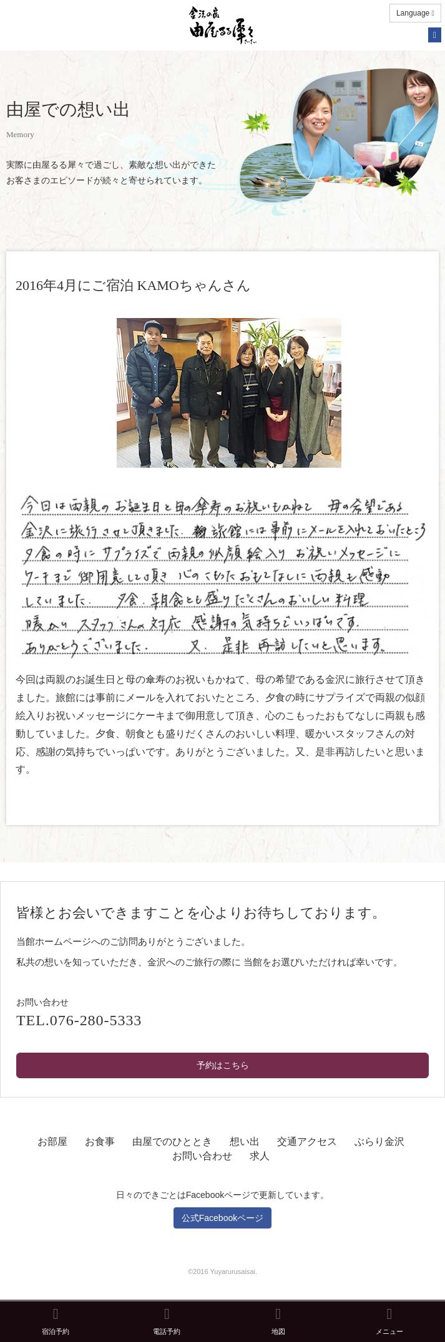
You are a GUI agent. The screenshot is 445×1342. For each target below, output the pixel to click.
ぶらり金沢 (379, 1141)
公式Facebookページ (222, 1218)
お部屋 (52, 1141)
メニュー (389, 1320)
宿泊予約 (55, 1320)
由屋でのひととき (172, 1141)
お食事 (100, 1141)
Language (415, 13)
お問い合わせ (202, 1156)
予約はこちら (223, 1065)
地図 (278, 1320)
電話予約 (166, 1320)
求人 (260, 1156)
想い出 (245, 1141)
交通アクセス (307, 1141)
